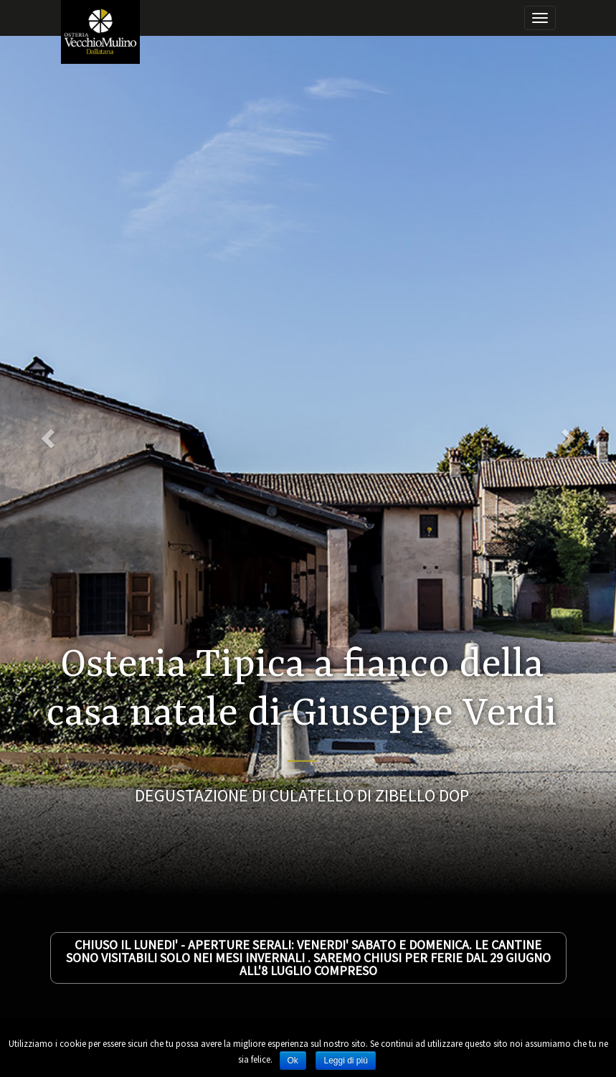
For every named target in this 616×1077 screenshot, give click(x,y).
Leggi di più (345, 1060)
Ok (293, 1060)
